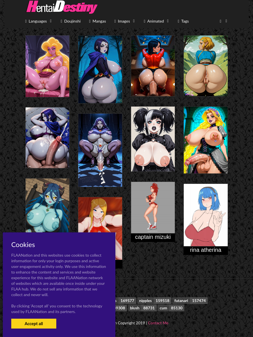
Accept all (33, 323)
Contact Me (158, 322)
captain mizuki (153, 237)
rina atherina (205, 250)
